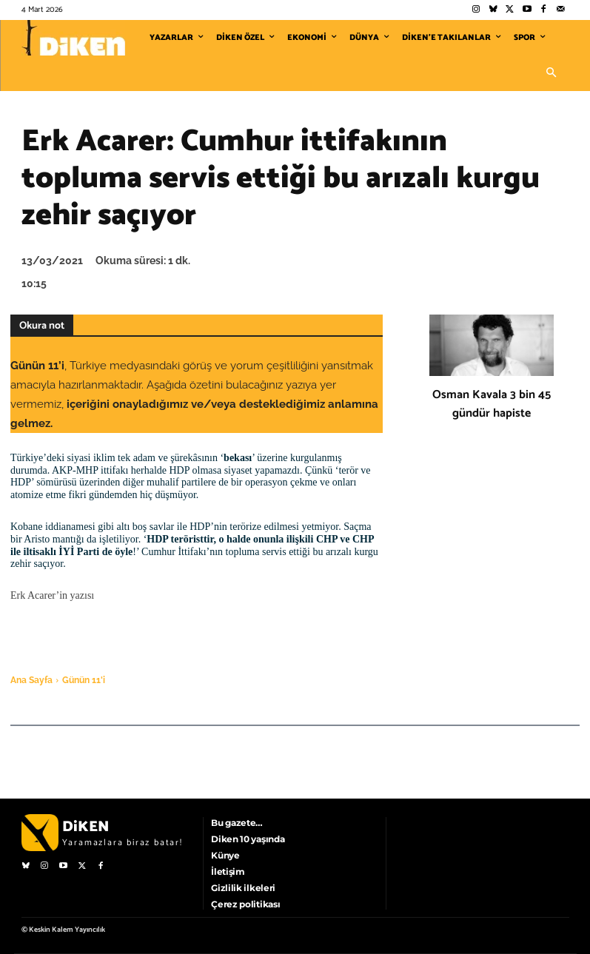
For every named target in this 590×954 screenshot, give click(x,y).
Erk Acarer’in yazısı (52, 595)
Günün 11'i (83, 680)
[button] (551, 73)
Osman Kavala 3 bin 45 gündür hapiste (491, 404)
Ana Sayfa (31, 680)
